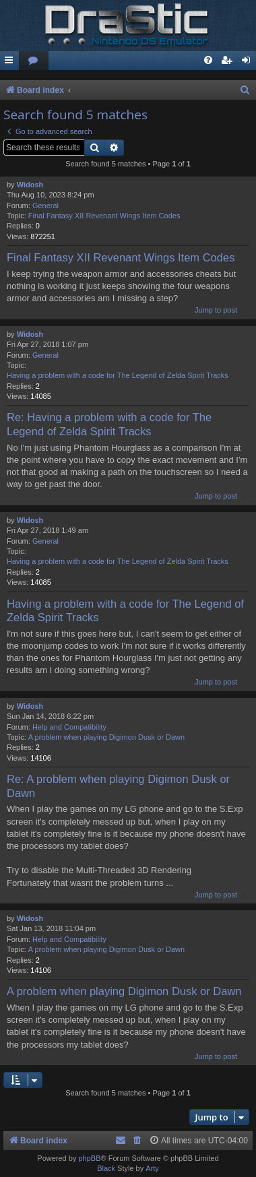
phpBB (89, 1158)
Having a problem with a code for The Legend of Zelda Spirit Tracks (117, 375)
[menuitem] (33, 61)
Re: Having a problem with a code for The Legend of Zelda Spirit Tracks (109, 424)
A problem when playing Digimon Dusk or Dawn (106, 737)
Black (106, 1168)
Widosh (30, 185)
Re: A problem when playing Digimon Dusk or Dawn (118, 786)
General (45, 205)
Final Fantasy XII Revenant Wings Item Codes (104, 216)
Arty (152, 1168)
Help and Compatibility (69, 727)
